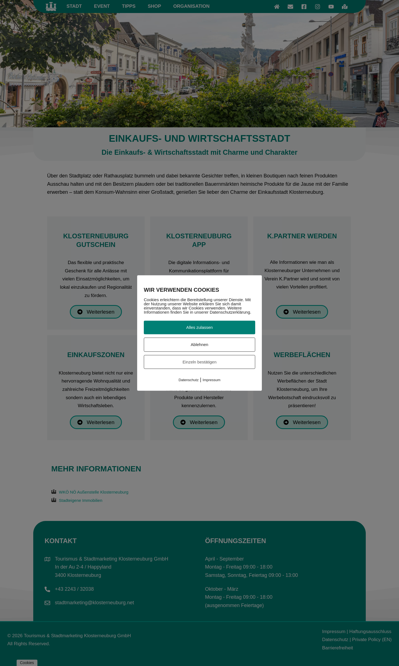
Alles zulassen (199, 327)
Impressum (211, 380)
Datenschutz (188, 380)
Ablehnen (199, 344)
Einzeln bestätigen (200, 361)
